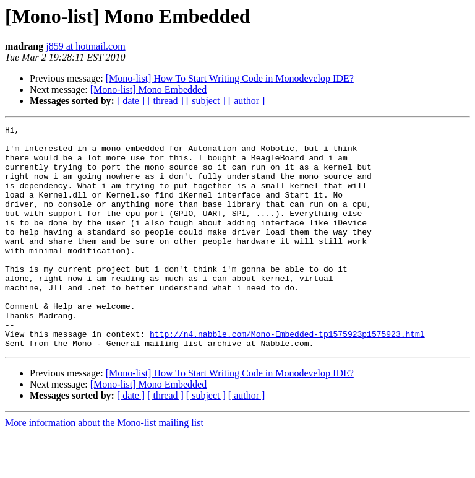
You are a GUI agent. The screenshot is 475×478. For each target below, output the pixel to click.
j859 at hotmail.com (85, 46)
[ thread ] (165, 100)
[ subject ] (206, 100)
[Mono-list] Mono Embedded (148, 89)
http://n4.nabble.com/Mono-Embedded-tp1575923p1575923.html (287, 376)
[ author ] (246, 100)
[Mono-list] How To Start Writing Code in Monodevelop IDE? (230, 78)
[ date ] (131, 100)
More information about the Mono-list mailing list (104, 467)
